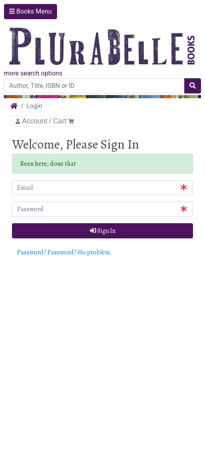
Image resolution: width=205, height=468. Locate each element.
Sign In (102, 230)
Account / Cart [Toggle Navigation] (45, 121)
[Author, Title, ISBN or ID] (94, 85)
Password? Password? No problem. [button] (64, 252)
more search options (33, 73)
